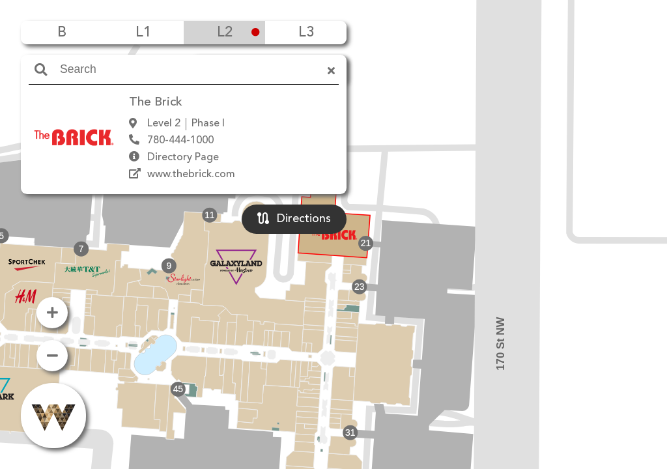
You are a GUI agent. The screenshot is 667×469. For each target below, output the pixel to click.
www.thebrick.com (191, 174)
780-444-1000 (180, 140)
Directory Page (183, 157)
